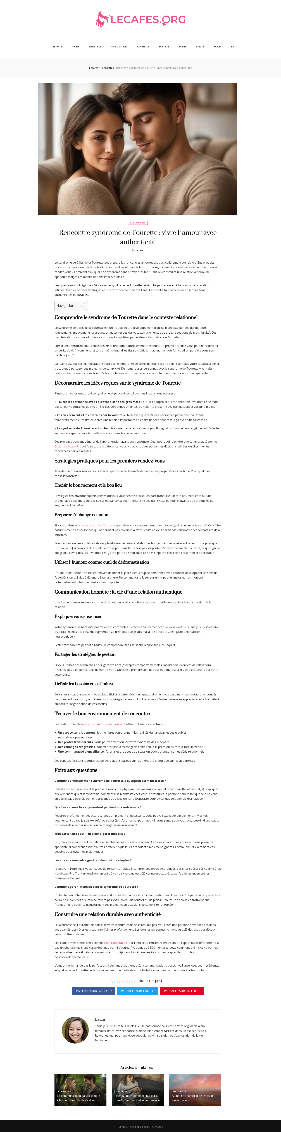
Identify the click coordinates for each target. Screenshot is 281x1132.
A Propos (157, 1125)
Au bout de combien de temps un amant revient (192, 1097)
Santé (200, 46)
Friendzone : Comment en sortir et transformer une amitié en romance (136, 1097)
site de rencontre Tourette (97, 524)
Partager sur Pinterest (182, 990)
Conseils (143, 46)
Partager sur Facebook (94, 990)
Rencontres (119, 46)
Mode (75, 46)
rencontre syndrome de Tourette (103, 723)
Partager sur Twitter (138, 990)
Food (217, 46)
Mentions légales (140, 1125)
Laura (139, 249)
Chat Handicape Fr (66, 445)
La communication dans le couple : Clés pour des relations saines (78, 1097)
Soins (182, 46)
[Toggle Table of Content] (80, 305)
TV (232, 46)
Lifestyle (95, 46)
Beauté (57, 46)
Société (164, 46)
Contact (123, 1125)
